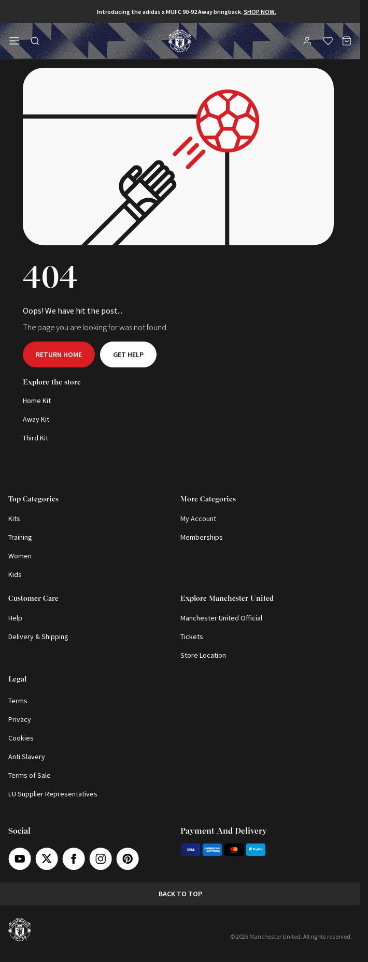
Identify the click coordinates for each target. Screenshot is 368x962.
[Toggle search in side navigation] (35, 40)
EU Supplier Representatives (52, 793)
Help (15, 618)
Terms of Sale (29, 775)
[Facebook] (73, 859)
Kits (14, 518)
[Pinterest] (127, 859)
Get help (128, 354)
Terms (17, 700)
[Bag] (347, 41)
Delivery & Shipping (38, 636)
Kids (15, 574)
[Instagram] (100, 859)
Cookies (21, 738)
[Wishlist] (328, 41)
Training (20, 537)
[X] (46, 859)
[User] (308, 42)
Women (20, 555)
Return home (59, 354)
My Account (198, 518)
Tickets (191, 636)
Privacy (19, 719)
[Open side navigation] (14, 40)
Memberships (201, 537)
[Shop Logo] (179, 40)
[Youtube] (19, 859)
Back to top (180, 893)
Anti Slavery (26, 756)
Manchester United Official (221, 618)
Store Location (203, 655)
